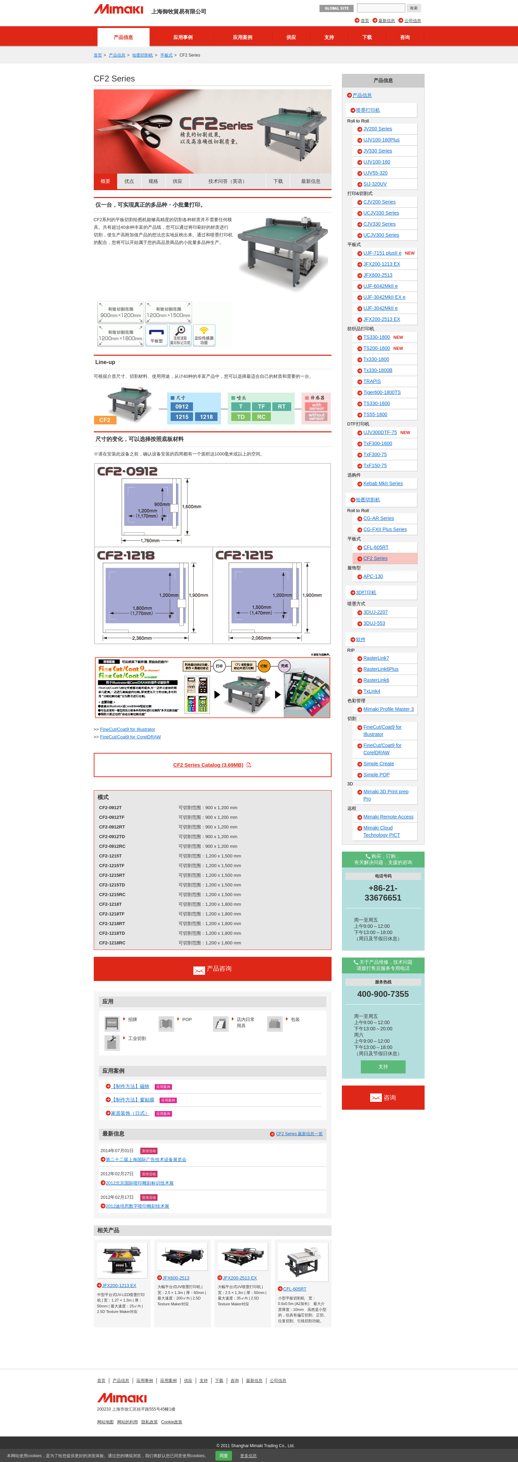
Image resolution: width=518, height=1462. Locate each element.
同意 (224, 1455)
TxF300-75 (375, 454)
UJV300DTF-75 (387, 433)
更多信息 (248, 1455)
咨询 (405, 37)
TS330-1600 (377, 403)
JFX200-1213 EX (382, 264)
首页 (365, 20)
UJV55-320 (376, 173)
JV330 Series (378, 151)
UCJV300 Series (381, 235)
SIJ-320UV (375, 184)
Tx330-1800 (376, 359)
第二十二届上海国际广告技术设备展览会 (146, 1159)
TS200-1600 (383, 348)
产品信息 (123, 37)
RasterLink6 (376, 680)
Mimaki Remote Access (389, 817)
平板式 (166, 55)
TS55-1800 (375, 414)
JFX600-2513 (378, 275)
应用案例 (242, 37)
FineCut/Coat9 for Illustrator (127, 729)
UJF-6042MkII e (381, 286)
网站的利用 (127, 1422)
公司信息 (413, 20)
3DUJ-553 (374, 623)
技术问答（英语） (228, 181)
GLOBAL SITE (336, 8)
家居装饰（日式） (130, 1113)
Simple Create (379, 763)
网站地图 (105, 1422)
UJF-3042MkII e (381, 308)
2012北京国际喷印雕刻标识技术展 (140, 1183)
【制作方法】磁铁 (130, 1086)
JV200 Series (378, 128)
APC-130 (373, 576)
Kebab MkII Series (383, 483)
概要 (105, 181)
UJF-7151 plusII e (389, 253)
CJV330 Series (380, 224)
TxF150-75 (375, 465)
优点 (129, 181)
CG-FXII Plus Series (385, 529)
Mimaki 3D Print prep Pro (386, 795)
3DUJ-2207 (376, 612)
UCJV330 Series (381, 213)
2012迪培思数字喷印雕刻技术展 (138, 1206)
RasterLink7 (376, 658)
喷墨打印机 (368, 110)
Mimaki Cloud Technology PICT (382, 831)
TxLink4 (372, 691)
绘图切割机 (142, 55)
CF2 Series (376, 558)
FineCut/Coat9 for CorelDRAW (130, 736)
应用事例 (183, 37)
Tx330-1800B (378, 370)
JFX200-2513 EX (382, 319)
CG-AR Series (379, 518)
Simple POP (377, 774)
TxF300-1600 (378, 443)
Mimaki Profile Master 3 (389, 709)
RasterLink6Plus (381, 669)
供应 (291, 37)
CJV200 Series (380, 202)
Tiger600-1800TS (382, 392)
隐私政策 (149, 1422)
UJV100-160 (377, 162)
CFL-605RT (376, 547)
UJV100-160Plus (382, 140)
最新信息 (386, 20)
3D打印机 (366, 592)
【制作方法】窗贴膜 (132, 1099)
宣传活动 (149, 1151)
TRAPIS (372, 381)
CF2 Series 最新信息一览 (299, 1134)
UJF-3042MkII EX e (385, 297)
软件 (361, 639)
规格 (153, 181)
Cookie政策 (171, 1422)
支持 (329, 37)
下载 (367, 37)
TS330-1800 (383, 337)
